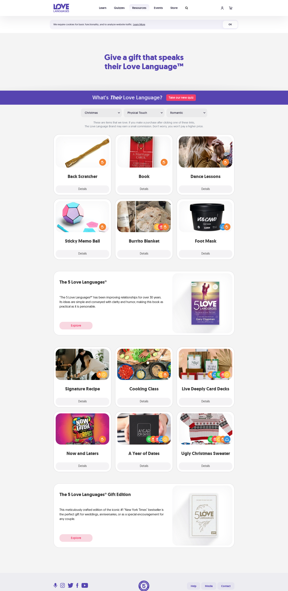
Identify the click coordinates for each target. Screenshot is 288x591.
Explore (76, 326)
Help (193, 586)
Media (209, 586)
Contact (226, 586)
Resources (139, 8)
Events (158, 8)
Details (82, 189)
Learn (102, 8)
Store (174, 8)
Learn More (139, 24)
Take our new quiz (181, 98)
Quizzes (119, 8)
